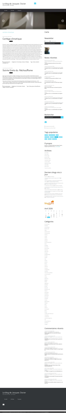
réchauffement (37, 86)
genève (60, 137)
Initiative (46, 271)
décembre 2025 (47, 158)
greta (33, 86)
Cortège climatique (12, 38)
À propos (19, 10)
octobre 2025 (47, 161)
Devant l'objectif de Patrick (51, 184)
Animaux (46, 225)
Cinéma (46, 234)
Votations (46, 322)
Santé (46, 306)
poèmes (51, 137)
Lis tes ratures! (47, 274)
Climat (46, 236)
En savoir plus (46, 412)
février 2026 (47, 155)
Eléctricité (46, 251)
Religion (46, 303)
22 (53, 216)
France (46, 260)
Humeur (23, 62)
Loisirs (46, 277)
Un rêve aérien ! (48, 77)
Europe (46, 256)
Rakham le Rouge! (48, 86)
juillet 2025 (47, 166)
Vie (45, 319)
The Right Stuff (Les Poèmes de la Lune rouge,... (54, 72)
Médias (46, 280)
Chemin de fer (47, 231)
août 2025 (46, 164)
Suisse (46, 312)
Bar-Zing (61, 189)
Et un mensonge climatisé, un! (50, 81)
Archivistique (47, 227)
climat (34, 62)
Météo (46, 281)
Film (45, 259)
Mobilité (46, 284)
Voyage (46, 324)
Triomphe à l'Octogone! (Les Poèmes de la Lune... (54, 102)
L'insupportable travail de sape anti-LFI (52, 178)
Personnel (47, 295)
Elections (46, 249)
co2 (7, 63)
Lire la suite (57, 146)
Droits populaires (48, 242)
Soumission (47, 309)
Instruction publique (48, 272)
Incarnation (52, 176)
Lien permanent (6, 62)
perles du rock (52, 135)
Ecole (46, 243)
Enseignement (47, 254)
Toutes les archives (48, 168)
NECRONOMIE (47, 192)
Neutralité (47, 292)
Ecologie (46, 245)
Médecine (46, 278)
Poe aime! (46, 296)
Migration (46, 283)
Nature (46, 290)
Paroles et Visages (58, 185)
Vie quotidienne (48, 321)
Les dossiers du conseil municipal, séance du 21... (54, 187)
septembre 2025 (48, 163)
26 (45, 217)
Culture (46, 239)
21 (51, 216)
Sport (46, 310)
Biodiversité (47, 228)
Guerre (46, 265)
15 (53, 214)
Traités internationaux (49, 313)
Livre (45, 275)
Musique (46, 287)
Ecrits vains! (47, 248)
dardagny (54, 139)
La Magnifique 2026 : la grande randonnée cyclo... (54, 196)
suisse (46, 135)
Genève (46, 262)
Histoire (46, 266)
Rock (45, 304)
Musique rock (47, 289)
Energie (46, 253)
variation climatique (10, 87)
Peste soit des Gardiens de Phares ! (53, 337)
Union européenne (48, 318)
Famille (46, 257)
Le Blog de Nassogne (50, 197)
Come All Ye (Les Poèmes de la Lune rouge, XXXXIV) (53, 108)
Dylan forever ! (55, 343)
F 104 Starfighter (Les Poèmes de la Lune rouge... (54, 67)
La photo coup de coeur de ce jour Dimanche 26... (54, 183)
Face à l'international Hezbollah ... (51, 189)
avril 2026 (46, 152)
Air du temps (18, 62)
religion (4, 87)
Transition (47, 315)
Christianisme (47, 233)
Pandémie (46, 293)
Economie (46, 246)
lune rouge (47, 137)
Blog (45, 230)
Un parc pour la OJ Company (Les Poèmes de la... (54, 97)
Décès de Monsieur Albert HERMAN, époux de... (54, 193)
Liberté (46, 179)
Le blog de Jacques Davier (14, 3)
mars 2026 (47, 154)
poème (56, 137)
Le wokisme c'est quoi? (49, 185)
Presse (46, 300)
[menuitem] (6, 10)
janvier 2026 (47, 157)
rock (46, 139)
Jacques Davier (47, 332)
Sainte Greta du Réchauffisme (18, 70)
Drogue (46, 240)
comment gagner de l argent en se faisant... (53, 191)
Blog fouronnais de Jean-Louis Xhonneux (54, 194)
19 (45, 216)
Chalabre (48, 188)
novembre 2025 (48, 160)
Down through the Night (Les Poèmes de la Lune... (53, 92)
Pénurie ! (46, 176)
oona (57, 135)
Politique (27, 62)
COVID (46, 237)
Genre (46, 263)
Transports (47, 316)
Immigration (47, 269)
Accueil (5, 10)
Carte (47, 32)
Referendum (47, 301)
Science (46, 307)
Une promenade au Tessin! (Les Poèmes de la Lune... (53, 62)
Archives (12, 10)
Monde (46, 286)
